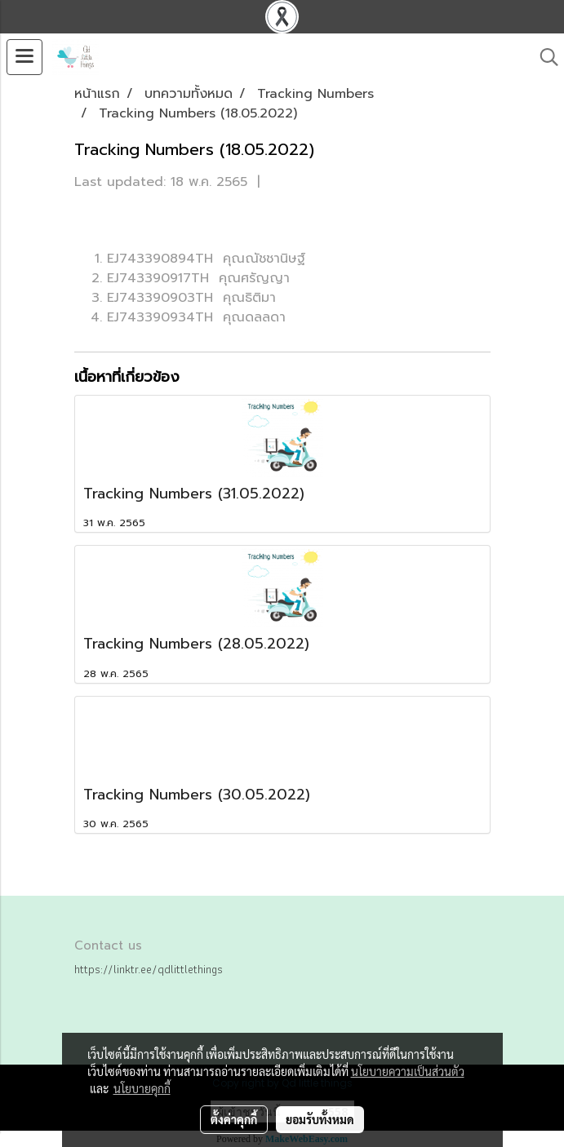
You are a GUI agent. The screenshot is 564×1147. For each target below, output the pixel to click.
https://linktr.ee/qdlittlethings (148, 969)
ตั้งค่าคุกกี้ (234, 1119)
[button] (543, 57)
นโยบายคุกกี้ (142, 1088)
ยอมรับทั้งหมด (320, 1119)
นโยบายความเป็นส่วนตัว (407, 1071)
